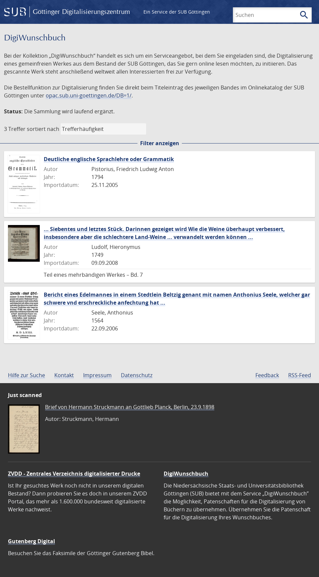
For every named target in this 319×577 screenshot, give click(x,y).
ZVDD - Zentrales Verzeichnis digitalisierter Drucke (74, 473)
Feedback (267, 375)
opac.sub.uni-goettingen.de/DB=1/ (89, 95)
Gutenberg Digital (31, 541)
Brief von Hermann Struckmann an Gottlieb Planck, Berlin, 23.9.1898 (129, 407)
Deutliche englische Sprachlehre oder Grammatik (109, 159)
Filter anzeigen (159, 143)
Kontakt (64, 375)
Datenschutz (136, 375)
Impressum (97, 375)
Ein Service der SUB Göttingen (176, 12)
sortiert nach (43, 129)
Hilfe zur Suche (26, 375)
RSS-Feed (299, 375)
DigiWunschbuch (186, 473)
